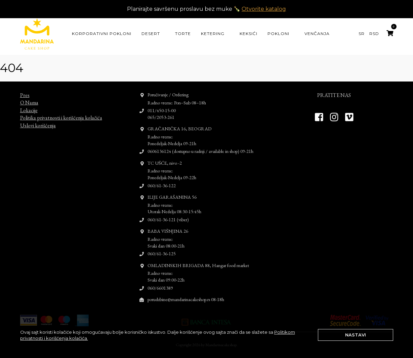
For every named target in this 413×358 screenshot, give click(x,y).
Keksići (248, 33)
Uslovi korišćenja (38, 120)
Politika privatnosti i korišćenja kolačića (61, 113)
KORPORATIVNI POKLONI (101, 33)
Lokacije (29, 105)
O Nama (29, 97)
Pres (25, 90)
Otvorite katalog (264, 9)
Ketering (212, 33)
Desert (150, 33)
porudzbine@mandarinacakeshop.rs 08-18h (186, 295)
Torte (183, 33)
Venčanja (317, 33)
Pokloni (278, 33)
